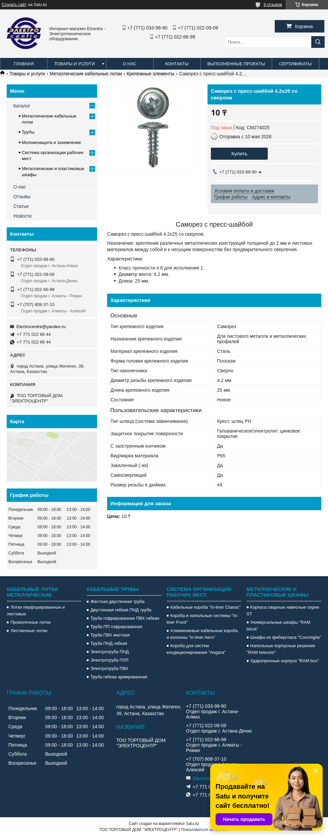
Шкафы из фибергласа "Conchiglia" (285, 637)
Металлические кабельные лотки (86, 73)
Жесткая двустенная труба (117, 601)
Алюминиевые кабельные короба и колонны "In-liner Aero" (202, 634)
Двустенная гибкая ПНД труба (120, 609)
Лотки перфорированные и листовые (36, 610)
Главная (24, 63)
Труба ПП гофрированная (116, 626)
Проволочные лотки (30, 622)
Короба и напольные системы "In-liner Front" (202, 619)
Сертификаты (295, 63)
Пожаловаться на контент (205, 829)
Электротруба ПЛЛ (109, 660)
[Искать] (318, 42)
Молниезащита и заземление (51, 142)
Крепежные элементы (150, 73)
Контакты (176, 63)
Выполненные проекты (236, 63)
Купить (239, 153)
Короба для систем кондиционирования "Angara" (196, 649)
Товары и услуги (74, 63)
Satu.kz (192, 823)
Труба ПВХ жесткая (110, 634)
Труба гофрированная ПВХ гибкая (124, 618)
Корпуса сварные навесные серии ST (283, 610)
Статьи (20, 206)
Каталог (21, 105)
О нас (130, 63)
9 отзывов (273, 4)
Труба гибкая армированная (118, 676)
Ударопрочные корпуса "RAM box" (284, 660)
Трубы (28, 132)
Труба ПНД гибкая (108, 643)
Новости (22, 216)
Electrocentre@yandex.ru (41, 326)
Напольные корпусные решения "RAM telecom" (281, 649)
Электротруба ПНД (109, 651)
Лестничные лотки (28, 630)
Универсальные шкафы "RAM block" (279, 625)
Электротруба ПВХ (109, 668)
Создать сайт (14, 4)
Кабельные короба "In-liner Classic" (205, 607)
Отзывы (21, 196)
